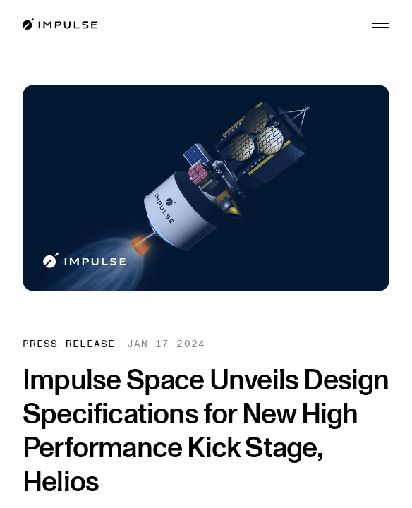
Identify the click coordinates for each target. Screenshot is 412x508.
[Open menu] (380, 25)
